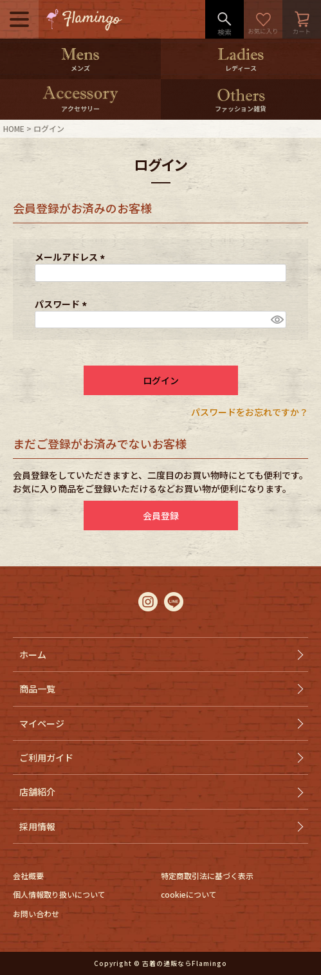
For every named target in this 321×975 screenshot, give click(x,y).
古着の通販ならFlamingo (184, 963)
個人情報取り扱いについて (59, 894)
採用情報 (37, 826)
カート (301, 19)
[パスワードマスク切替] (277, 319)
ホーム (32, 654)
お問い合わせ (36, 913)
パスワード (63, 303)
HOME (13, 128)
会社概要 (28, 875)
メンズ (80, 68)
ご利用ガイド (46, 757)
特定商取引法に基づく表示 (207, 875)
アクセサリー (80, 108)
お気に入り (263, 19)
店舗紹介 (37, 791)
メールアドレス (72, 256)
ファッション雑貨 (240, 108)
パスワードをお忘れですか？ (249, 411)
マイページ (41, 723)
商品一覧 (37, 688)
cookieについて (189, 894)
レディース (241, 68)
